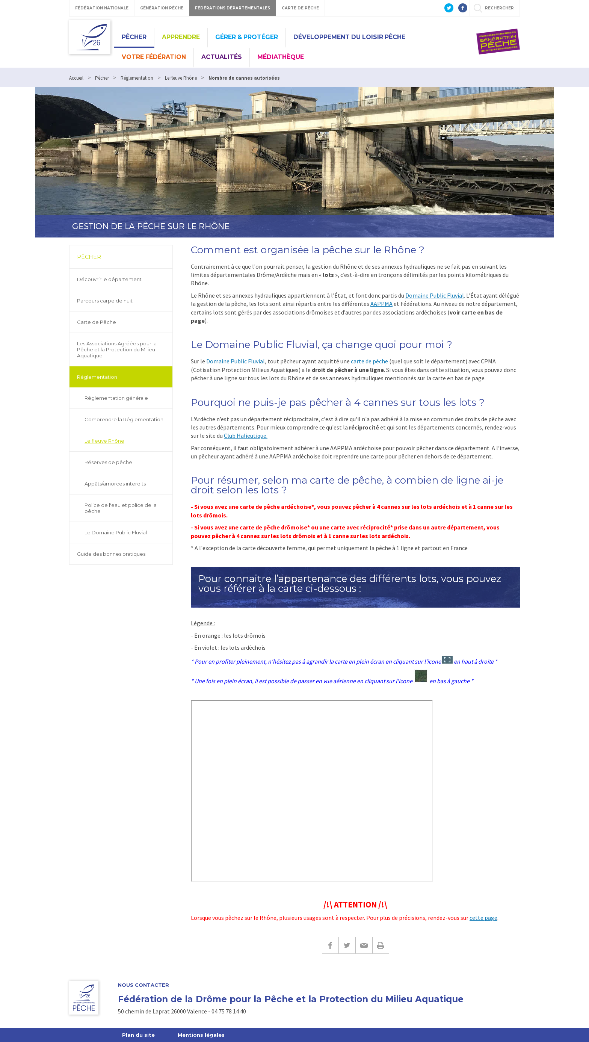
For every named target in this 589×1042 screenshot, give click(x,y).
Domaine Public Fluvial (434, 295)
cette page (483, 917)
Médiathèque (280, 56)
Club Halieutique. (245, 435)
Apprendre (181, 37)
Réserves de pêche (108, 462)
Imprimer (380, 945)
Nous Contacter (143, 985)
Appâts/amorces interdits (115, 484)
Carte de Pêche (96, 322)
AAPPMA (381, 303)
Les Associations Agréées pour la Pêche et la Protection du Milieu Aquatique (117, 349)
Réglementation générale (116, 398)
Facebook (330, 945)
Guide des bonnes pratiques (111, 554)
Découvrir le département (109, 279)
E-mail (363, 945)
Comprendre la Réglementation (124, 419)
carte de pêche (369, 361)
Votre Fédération (154, 56)
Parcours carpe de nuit (105, 301)
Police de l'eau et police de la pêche (121, 508)
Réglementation (97, 377)
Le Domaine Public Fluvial (116, 532)
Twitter (346, 945)
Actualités (221, 56)
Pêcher (134, 37)
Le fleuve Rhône (104, 441)
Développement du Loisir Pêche (349, 37)
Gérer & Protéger (246, 37)
